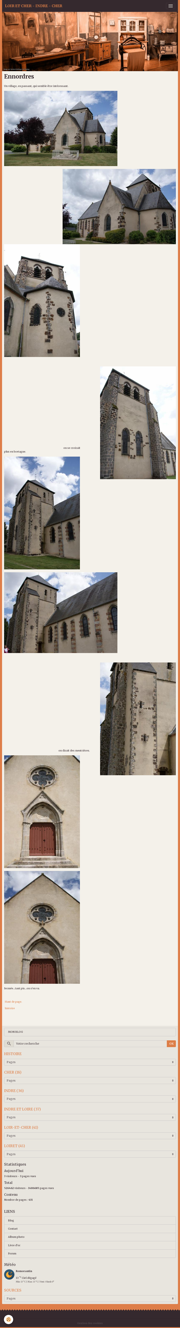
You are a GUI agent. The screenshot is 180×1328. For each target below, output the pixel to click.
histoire (10, 1008)
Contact (13, 1228)
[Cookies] (8, 1319)
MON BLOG (15, 1031)
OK (171, 1043)
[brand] (33, 6)
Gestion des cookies (90, 1323)
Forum (12, 1253)
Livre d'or (14, 1245)
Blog (11, 1220)
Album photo (16, 1236)
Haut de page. (13, 1001)
